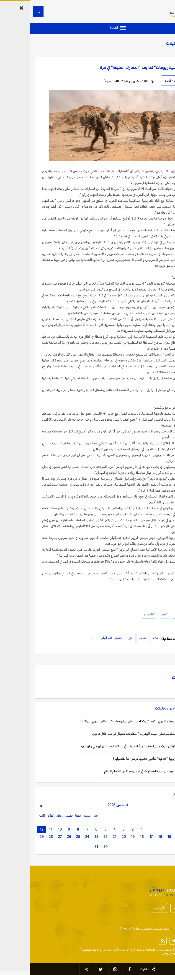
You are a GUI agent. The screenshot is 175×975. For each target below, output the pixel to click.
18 (112, 836)
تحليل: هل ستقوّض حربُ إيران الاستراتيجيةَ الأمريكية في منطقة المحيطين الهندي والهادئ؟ (107, 746)
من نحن (150, 929)
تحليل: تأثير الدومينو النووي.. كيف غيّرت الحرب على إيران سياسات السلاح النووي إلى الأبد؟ (107, 721)
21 (85, 836)
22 (76, 836)
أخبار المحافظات (154, 908)
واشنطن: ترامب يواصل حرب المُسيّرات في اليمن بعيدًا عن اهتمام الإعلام (119, 771)
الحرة (138, 81)
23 (66, 836)
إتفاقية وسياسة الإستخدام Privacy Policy (115, 929)
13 (158, 836)
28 (21, 836)
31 (66, 846)
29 (12, 836)
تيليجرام (119, 614)
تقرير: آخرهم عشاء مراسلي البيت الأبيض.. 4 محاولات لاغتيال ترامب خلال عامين (113, 733)
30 (76, 846)
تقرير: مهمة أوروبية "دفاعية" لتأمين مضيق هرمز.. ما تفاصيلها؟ (123, 758)
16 (130, 836)
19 (103, 836)
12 (12, 829)
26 (39, 836)
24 (57, 836)
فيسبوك (149, 614)
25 (48, 836)
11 (21, 829)
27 (30, 836)
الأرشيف (129, 908)
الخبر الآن (164, 950)
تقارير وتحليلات (149, 43)
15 (139, 836)
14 (148, 836)
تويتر (134, 614)
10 (30, 829)
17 (121, 836)
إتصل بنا (165, 929)
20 (94, 836)
